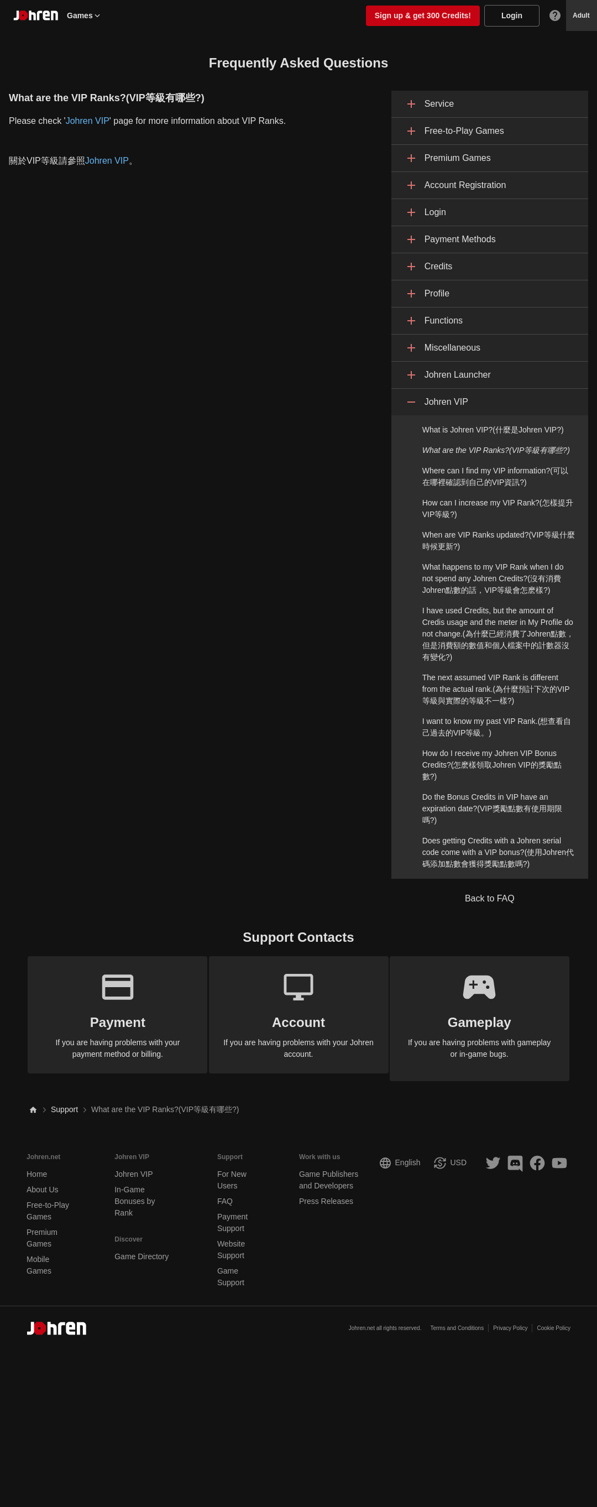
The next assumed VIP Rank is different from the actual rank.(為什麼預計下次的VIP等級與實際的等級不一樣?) (496, 689)
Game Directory (141, 1248)
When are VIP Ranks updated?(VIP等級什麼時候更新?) (498, 540)
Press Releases (326, 1193)
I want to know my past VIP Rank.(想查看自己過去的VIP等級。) (497, 727)
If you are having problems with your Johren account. (298, 1013)
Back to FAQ (490, 898)
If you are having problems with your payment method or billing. (110, 1013)
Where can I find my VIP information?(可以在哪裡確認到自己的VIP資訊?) (495, 476)
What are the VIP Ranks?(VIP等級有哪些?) (496, 450)
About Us (43, 1181)
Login (511, 15)
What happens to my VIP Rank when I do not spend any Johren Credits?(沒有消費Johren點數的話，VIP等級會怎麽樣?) (493, 578)
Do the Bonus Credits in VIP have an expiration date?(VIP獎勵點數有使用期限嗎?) (492, 808)
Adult (581, 15)
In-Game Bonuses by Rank (134, 1193)
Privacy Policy (510, 1321)
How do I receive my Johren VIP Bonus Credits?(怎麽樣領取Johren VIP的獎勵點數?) (492, 765)
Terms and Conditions (457, 1321)
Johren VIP (87, 121)
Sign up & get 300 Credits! (423, 15)
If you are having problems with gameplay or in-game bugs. (487, 1013)
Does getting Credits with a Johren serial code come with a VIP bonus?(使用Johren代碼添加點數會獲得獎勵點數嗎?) (498, 852)
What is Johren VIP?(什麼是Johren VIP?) (493, 429)
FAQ (225, 1193)
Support (64, 1102)
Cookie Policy (553, 1321)
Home (37, 1166)
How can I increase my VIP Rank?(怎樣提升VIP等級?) (497, 508)
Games (84, 15)
